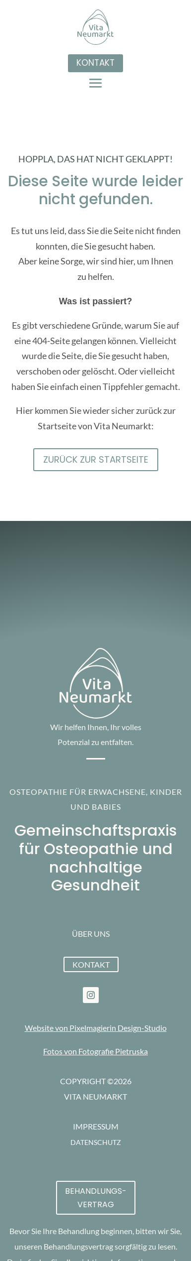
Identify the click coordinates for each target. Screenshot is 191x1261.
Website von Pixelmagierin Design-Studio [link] (96, 1027)
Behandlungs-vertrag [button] (96, 1197)
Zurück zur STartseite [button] (95, 459)
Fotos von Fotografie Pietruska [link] (95, 1051)
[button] (96, 83)
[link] (91, 995)
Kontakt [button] (95, 63)
